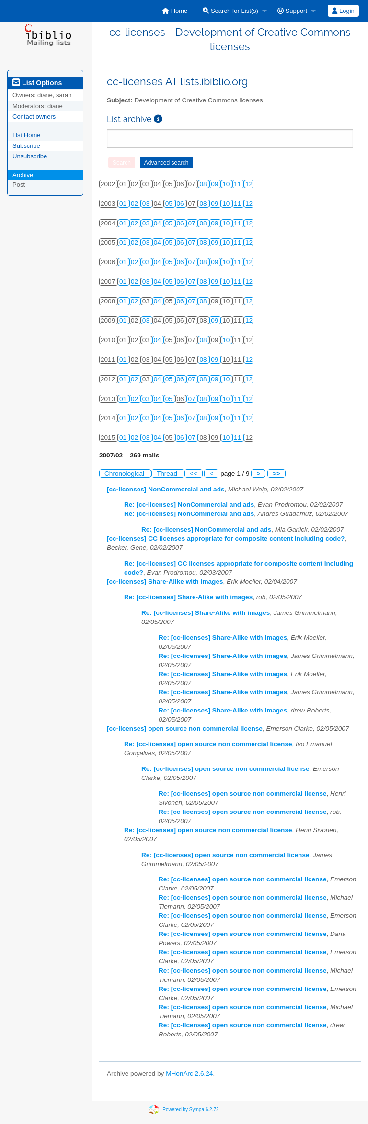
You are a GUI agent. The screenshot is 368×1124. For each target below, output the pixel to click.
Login (343, 10)
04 (158, 223)
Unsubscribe (29, 156)
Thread (168, 473)
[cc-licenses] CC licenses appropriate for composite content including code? (226, 538)
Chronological (125, 473)
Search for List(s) (230, 10)
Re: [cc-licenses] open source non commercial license (208, 743)
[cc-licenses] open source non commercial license (185, 728)
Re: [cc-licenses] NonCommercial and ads (189, 504)
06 (181, 203)
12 (249, 184)
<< (193, 473)
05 (169, 203)
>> (276, 473)
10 (226, 184)
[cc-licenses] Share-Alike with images (165, 581)
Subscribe (26, 145)
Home (174, 10)
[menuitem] (174, 11)
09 (215, 184)
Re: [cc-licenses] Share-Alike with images (188, 597)
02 (135, 203)
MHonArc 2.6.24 (189, 1073)
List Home (26, 135)
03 (146, 203)
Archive (22, 174)
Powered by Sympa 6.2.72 (190, 1109)
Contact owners (34, 116)
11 (238, 184)
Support (292, 10)
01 (123, 203)
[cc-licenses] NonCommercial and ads (166, 489)
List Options (37, 83)
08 (203, 184)
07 (192, 223)
